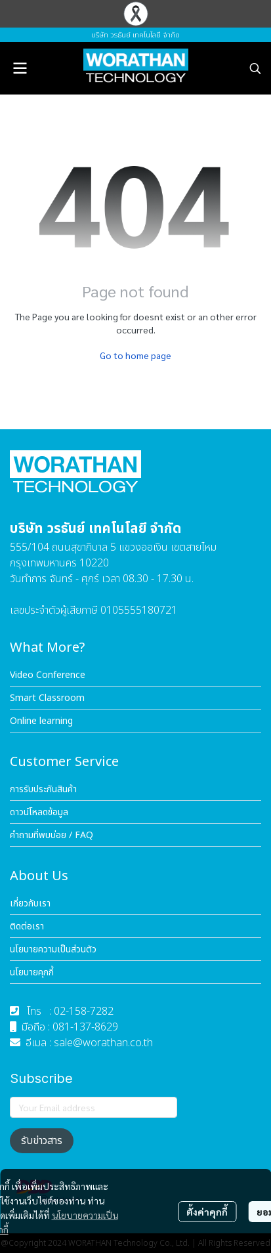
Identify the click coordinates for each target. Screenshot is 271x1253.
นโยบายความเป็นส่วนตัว (53, 949)
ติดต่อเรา (27, 926)
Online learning (41, 721)
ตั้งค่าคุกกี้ (207, 1212)
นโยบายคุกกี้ (32, 972)
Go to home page (135, 355)
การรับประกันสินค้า (43, 789)
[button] (255, 68)
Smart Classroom (47, 698)
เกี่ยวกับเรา (30, 903)
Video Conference (47, 675)
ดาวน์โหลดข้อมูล (39, 812)
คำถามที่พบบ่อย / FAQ (51, 835)
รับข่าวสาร (41, 1141)
